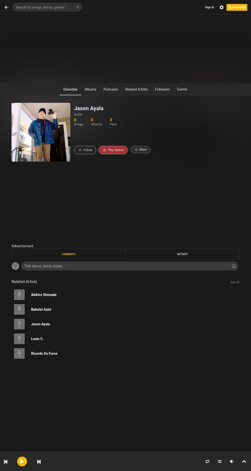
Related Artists (136, 89)
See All (235, 282)
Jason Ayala (40, 324)
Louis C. (37, 339)
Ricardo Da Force (44, 353)
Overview (70, 89)
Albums (90, 89)
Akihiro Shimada (44, 295)
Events (182, 89)
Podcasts (111, 89)
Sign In (209, 7)
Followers (162, 89)
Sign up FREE (237, 7)
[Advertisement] (125, 49)
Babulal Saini (41, 309)
